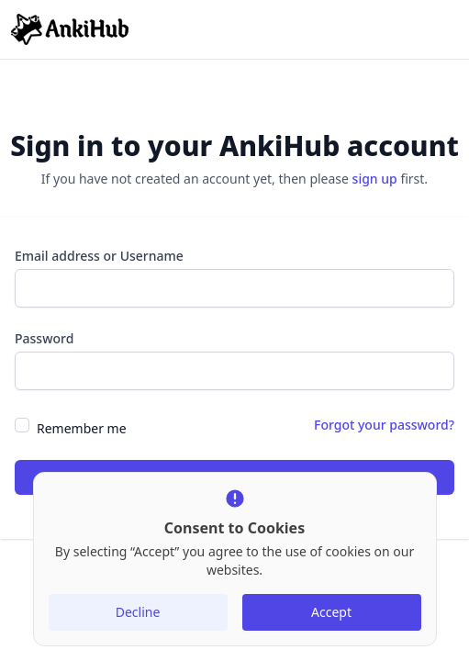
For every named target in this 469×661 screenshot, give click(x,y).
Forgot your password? (384, 424)
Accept (331, 612)
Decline (138, 612)
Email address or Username (99, 255)
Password (44, 338)
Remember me (82, 428)
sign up (374, 178)
